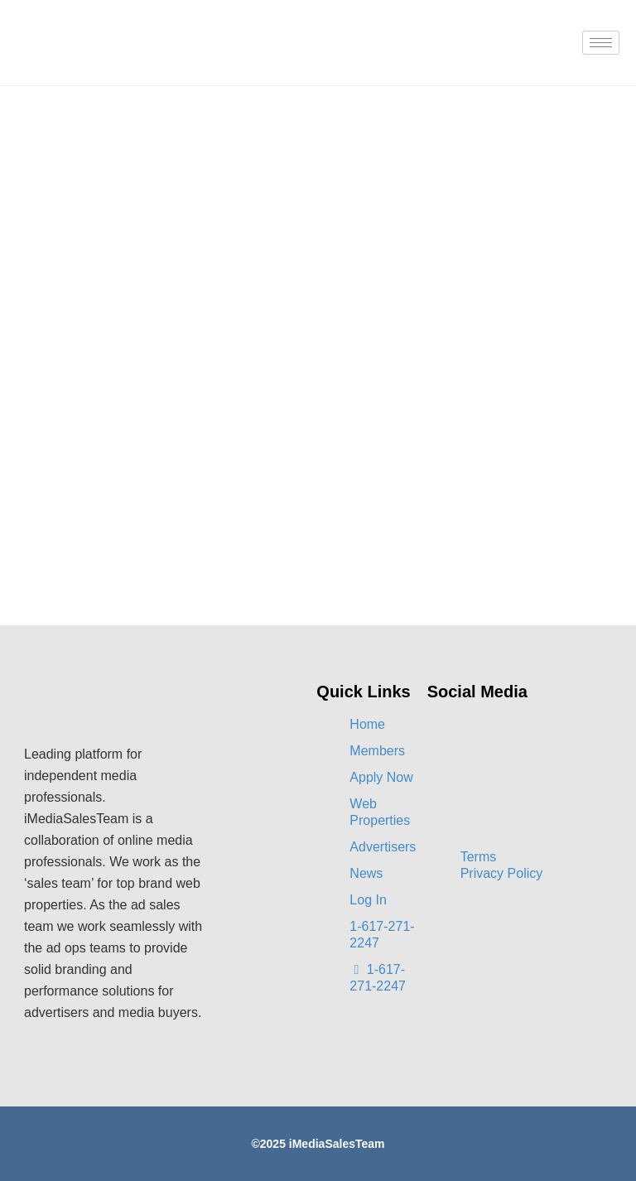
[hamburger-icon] (600, 43)
